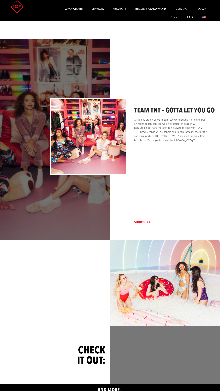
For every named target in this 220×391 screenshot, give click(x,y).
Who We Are (73, 9)
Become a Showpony (151, 9)
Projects (119, 9)
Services (97, 9)
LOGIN (202, 9)
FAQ (190, 17)
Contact (182, 9)
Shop (174, 17)
